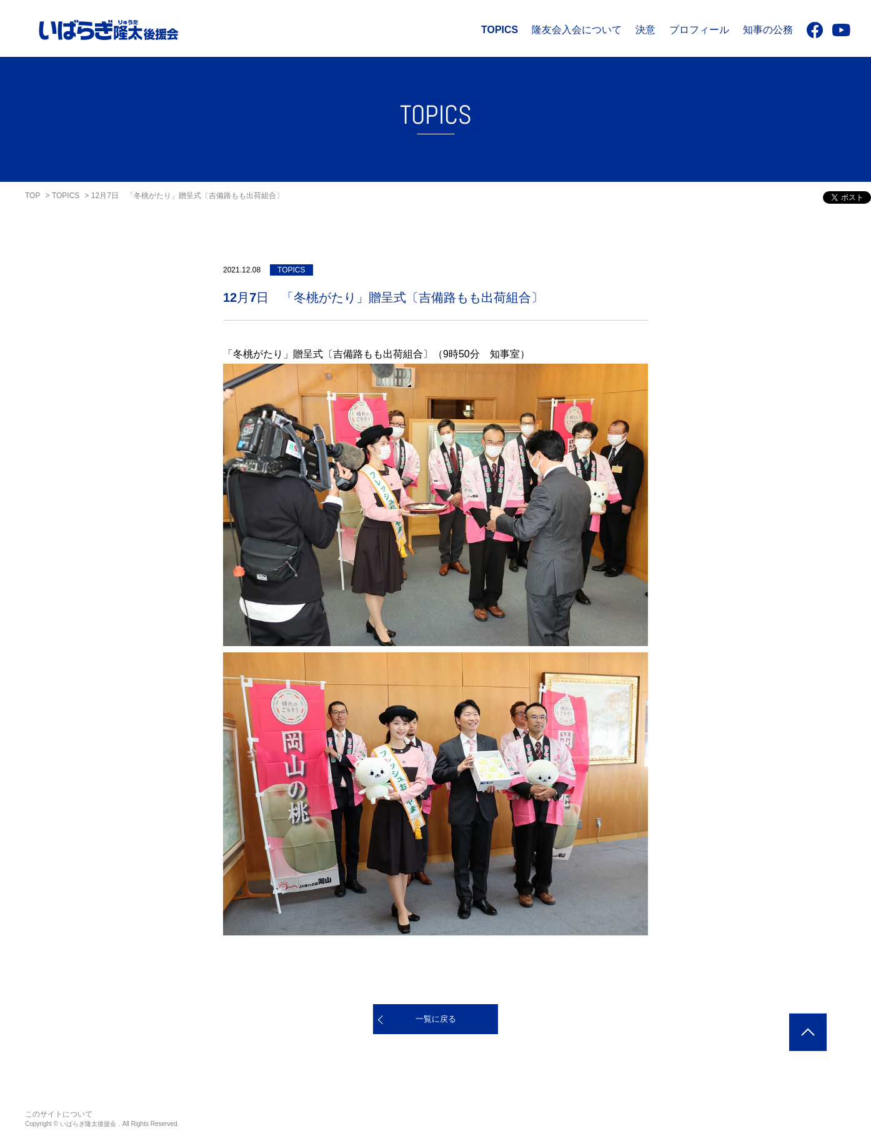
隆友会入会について (577, 29)
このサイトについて (58, 1114)
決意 (645, 29)
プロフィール (699, 29)
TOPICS (499, 29)
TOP (32, 195)
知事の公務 (768, 29)
